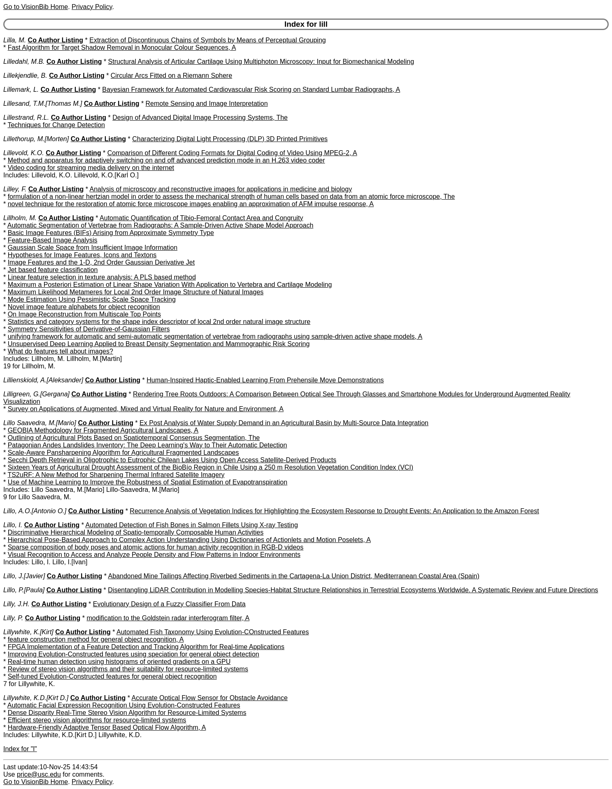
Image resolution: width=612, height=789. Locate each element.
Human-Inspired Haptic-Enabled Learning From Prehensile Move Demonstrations (265, 380)
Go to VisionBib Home (35, 6)
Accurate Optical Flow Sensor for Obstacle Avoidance (209, 697)
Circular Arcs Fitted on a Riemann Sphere (171, 75)
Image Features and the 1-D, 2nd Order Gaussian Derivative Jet (101, 262)
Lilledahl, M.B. (24, 61)
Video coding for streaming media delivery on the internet (91, 167)
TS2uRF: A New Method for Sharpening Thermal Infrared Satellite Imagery (115, 474)
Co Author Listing (56, 40)
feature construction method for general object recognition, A (96, 639)
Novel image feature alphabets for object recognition (84, 306)
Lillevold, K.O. (23, 152)
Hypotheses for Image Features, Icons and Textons (82, 254)
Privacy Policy (92, 6)
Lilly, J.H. (16, 603)
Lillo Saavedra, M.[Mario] (39, 422)
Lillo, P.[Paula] (23, 590)
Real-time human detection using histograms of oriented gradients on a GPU (119, 661)
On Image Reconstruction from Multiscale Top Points (84, 314)
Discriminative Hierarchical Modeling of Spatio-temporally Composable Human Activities (136, 532)
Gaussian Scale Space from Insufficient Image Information (92, 247)
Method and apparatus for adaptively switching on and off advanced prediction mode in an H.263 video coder (166, 160)
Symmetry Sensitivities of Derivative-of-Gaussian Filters (89, 329)
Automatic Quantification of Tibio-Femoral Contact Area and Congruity (201, 217)
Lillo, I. (12, 524)
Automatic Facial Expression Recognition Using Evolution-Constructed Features (123, 705)
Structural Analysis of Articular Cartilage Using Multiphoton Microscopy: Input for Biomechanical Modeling (261, 61)
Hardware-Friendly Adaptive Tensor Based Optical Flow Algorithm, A (107, 727)
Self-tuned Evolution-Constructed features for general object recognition (112, 676)
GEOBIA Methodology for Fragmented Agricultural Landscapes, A (103, 430)
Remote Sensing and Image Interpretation (207, 103)
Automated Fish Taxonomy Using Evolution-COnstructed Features (212, 631)
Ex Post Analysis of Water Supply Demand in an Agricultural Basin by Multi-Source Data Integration (284, 422)
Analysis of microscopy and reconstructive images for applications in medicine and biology (221, 189)
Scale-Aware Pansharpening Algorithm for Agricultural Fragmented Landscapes (123, 452)
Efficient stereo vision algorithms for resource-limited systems (97, 720)
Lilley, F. (14, 189)
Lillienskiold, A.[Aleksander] (43, 380)
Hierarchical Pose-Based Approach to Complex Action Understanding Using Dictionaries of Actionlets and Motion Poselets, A (189, 539)
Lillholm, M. (20, 217)
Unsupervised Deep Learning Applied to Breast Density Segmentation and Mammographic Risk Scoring (159, 343)
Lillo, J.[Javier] (24, 576)
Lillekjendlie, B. (25, 75)
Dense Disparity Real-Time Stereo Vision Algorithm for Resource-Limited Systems (127, 712)
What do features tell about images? (60, 351)
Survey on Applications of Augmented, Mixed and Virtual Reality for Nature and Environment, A (146, 408)
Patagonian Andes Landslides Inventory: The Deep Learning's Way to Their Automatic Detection (147, 445)
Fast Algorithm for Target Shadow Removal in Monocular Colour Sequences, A (122, 47)
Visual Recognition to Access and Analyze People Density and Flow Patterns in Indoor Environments (154, 554)
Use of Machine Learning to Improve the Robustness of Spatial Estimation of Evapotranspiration (147, 482)
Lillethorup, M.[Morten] (36, 138)
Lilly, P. (13, 617)
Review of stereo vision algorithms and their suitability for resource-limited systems (128, 669)
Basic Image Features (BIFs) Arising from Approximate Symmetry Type (111, 232)
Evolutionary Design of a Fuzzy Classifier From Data (169, 603)
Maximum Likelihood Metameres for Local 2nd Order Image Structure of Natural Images (136, 292)
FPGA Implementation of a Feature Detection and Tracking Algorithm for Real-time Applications (146, 646)
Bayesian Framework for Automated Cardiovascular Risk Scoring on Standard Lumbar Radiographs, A (251, 89)
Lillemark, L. (21, 89)
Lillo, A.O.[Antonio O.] (34, 510)
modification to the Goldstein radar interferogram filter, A (167, 617)
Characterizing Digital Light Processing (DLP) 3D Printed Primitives (230, 138)
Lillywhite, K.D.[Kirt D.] (35, 697)
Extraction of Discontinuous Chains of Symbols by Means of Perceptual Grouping (207, 40)
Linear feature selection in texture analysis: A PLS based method (102, 277)
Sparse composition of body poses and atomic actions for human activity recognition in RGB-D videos (156, 547)
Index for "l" (20, 748)
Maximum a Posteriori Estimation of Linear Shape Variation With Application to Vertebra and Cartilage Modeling (170, 284)
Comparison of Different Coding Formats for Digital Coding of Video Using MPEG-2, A (232, 152)
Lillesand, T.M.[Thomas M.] (42, 103)
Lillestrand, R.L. (26, 117)
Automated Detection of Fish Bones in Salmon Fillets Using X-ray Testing (191, 524)
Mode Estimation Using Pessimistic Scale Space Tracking (92, 299)
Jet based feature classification (53, 269)
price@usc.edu (39, 774)
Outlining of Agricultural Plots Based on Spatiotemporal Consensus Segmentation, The (134, 437)
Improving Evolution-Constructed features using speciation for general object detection (133, 654)
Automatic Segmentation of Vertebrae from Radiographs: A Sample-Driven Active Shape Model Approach (160, 225)
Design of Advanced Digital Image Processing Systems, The (200, 117)
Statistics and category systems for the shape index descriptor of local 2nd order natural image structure (159, 321)
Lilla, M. (14, 40)
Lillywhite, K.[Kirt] (28, 631)
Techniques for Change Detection (56, 124)
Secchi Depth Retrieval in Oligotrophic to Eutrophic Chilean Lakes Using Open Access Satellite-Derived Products (172, 459)
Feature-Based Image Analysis (53, 240)
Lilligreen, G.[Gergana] (36, 394)
